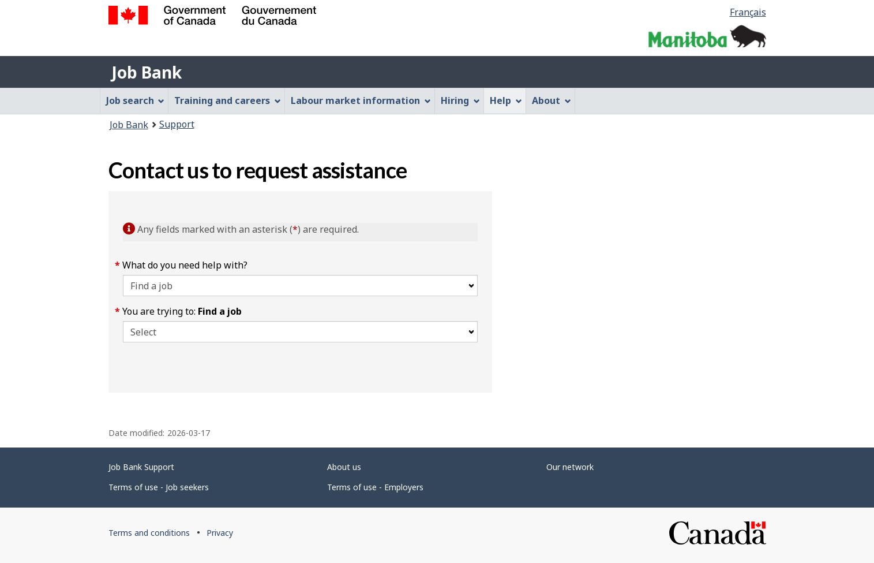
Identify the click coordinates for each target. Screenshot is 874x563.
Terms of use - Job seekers (158, 487)
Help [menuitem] (506, 100)
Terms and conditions (149, 532)
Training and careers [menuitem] (227, 100)
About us (344, 466)
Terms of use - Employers (375, 487)
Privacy (220, 532)
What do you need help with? (185, 265)
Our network (570, 466)
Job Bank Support (141, 466)
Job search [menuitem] (135, 100)
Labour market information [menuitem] (361, 100)
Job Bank (146, 72)
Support (176, 124)
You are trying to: (182, 311)
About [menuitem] (551, 100)
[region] (629, 292)
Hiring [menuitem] (460, 100)
